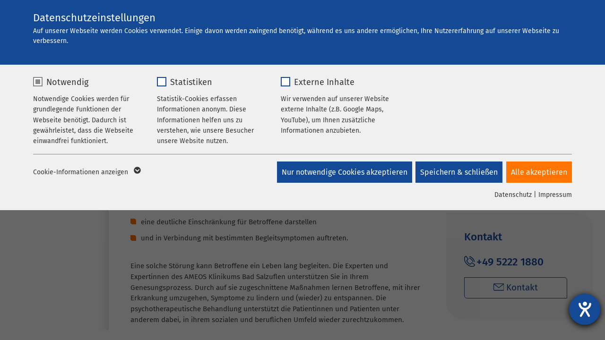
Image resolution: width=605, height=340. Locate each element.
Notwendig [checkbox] (67, 82)
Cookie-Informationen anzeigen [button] (86, 172)
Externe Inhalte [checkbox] (324, 82)
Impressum (555, 195)
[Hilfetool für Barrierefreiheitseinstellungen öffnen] (584, 309)
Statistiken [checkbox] (191, 82)
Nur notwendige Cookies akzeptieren (342, 172)
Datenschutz (513, 195)
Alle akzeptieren (539, 172)
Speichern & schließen (458, 172)
